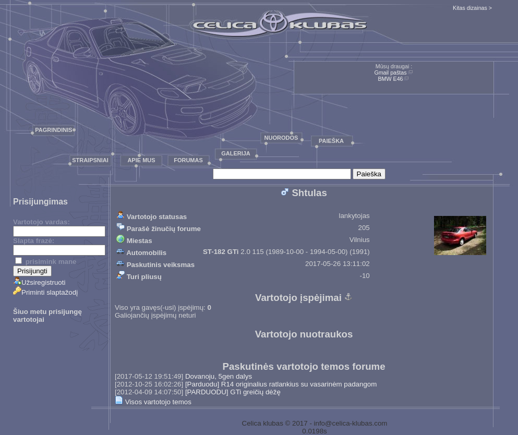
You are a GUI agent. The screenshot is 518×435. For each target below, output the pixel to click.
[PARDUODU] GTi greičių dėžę (233, 392)
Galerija (235, 153)
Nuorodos (281, 138)
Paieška (331, 141)
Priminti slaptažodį (45, 292)
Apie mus (141, 160)
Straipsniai (90, 160)
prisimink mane (45, 261)
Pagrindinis (53, 130)
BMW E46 (390, 79)
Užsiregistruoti (39, 282)
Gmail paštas (390, 72)
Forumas (188, 160)
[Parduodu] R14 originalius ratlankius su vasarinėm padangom (281, 384)
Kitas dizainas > (472, 8)
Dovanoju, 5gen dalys (218, 376)
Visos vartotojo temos (153, 402)
